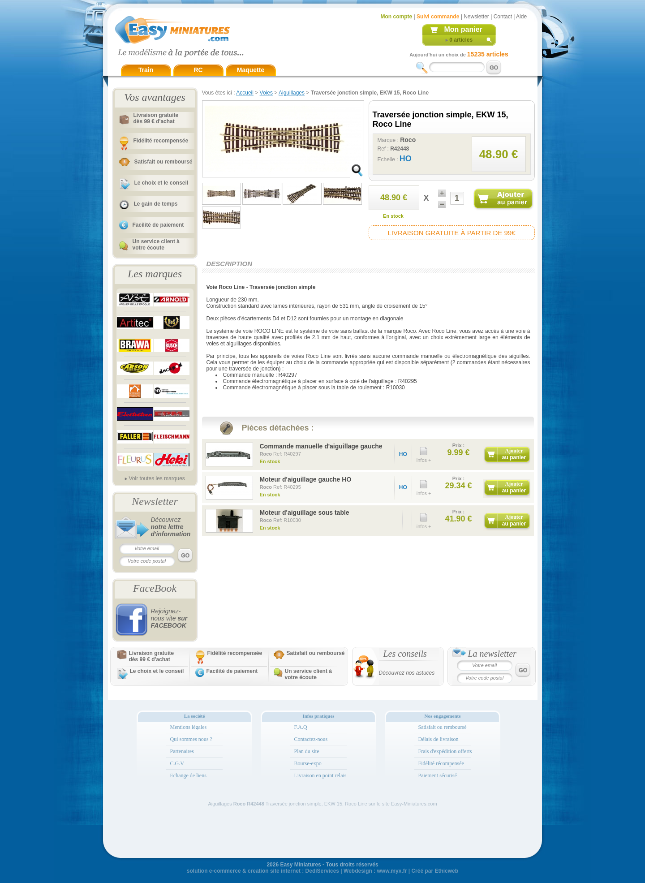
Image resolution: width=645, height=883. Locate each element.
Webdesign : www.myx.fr (375, 871)
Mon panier (463, 29)
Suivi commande (438, 16)
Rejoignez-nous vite (169, 618)
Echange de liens (188, 775)
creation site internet (274, 871)
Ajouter (514, 454)
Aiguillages (292, 93)
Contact (503, 16)
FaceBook (154, 588)
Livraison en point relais (320, 775)
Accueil (245, 93)
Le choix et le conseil (161, 183)
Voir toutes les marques (157, 478)
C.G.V (177, 763)
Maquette (250, 69)
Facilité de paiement (158, 225)
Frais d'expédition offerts (445, 751)
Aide (521, 16)
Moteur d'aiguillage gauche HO (306, 479)
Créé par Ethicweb (434, 871)
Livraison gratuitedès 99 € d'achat (156, 118)
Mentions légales (188, 727)
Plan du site (306, 751)
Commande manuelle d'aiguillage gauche (321, 446)
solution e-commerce (214, 871)
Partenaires (182, 751)
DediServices (322, 871)
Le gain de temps (156, 204)
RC (198, 69)
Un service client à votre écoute (156, 244)
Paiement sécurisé (437, 775)
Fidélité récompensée (441, 763)
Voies (266, 93)
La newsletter (492, 654)
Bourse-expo (308, 763)
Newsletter (476, 16)
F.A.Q (300, 727)
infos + (424, 453)
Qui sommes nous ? (191, 739)
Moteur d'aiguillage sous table (304, 512)
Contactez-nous (311, 739)
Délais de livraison (438, 739)
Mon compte (397, 16)
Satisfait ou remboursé (163, 162)
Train (145, 69)
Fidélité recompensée (161, 141)
